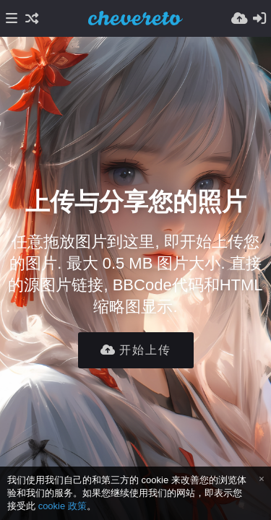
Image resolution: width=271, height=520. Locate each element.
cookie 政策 (62, 505)
